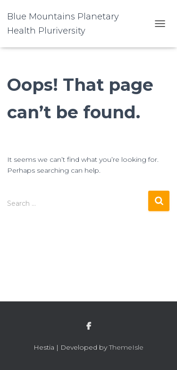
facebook (89, 326)
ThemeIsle (126, 347)
